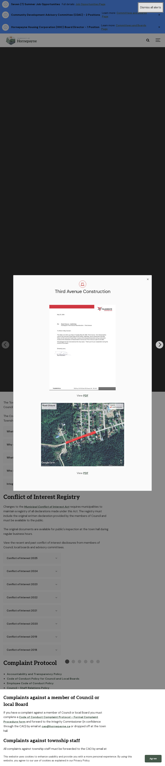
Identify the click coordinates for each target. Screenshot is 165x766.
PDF (85, 395)
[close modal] (148, 279)
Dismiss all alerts (150, 7)
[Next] (159, 345)
